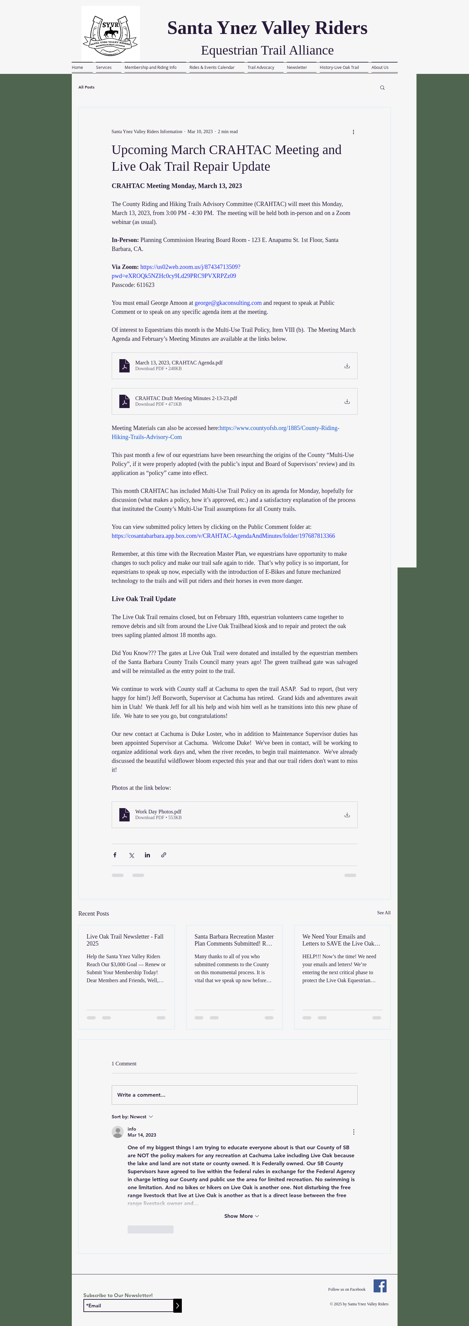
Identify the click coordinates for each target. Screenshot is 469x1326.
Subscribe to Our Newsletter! (118, 1295)
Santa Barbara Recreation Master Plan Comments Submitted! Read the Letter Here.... (234, 940)
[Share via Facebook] (115, 855)
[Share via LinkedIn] (147, 855)
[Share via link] (164, 855)
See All (384, 912)
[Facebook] (380, 1285)
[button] (382, 87)
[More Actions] (354, 1132)
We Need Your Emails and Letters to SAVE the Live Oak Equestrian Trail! (338, 940)
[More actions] (354, 131)
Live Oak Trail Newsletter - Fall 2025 (125, 940)
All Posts (86, 87)
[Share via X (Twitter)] (131, 855)
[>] (178, 1306)
